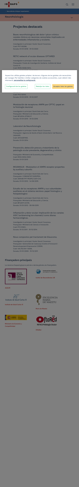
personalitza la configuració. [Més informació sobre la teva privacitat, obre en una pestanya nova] (25, 80)
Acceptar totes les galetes (63, 86)
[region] (39, 81)
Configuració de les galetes (16, 86)
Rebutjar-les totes (42, 86)
